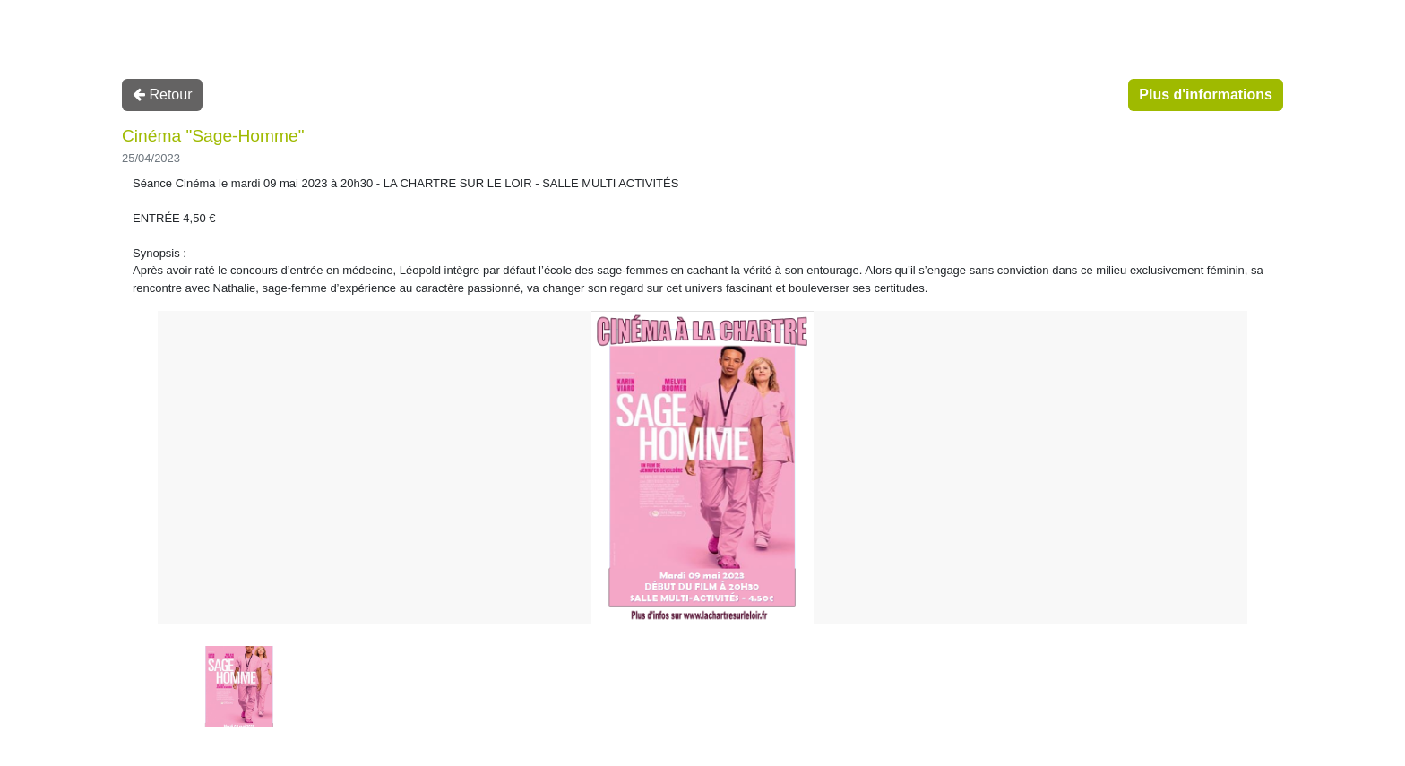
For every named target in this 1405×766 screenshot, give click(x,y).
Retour (162, 94)
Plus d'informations (1205, 94)
